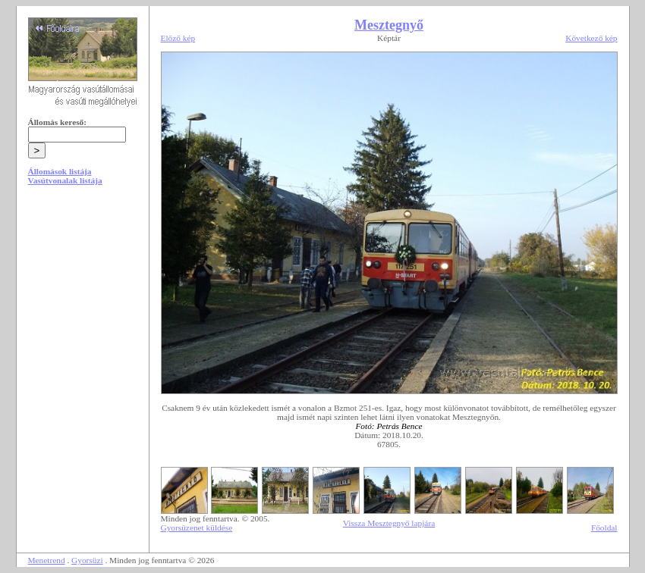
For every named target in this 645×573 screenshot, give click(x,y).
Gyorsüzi (87, 560)
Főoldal (604, 527)
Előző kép (178, 37)
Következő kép (591, 37)
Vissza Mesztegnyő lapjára (389, 523)
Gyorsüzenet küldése (197, 527)
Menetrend (46, 560)
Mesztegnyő (388, 25)
